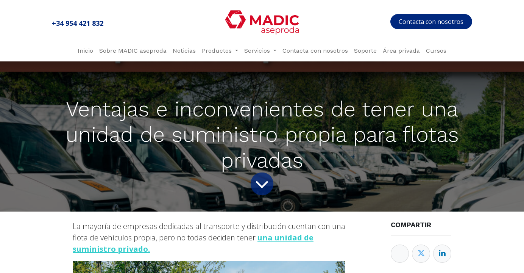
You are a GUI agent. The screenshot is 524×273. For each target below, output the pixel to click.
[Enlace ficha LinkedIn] (442, 254)
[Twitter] (421, 254)
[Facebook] (400, 254)
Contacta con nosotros (431, 21)
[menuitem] (85, 50)
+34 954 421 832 (77, 23)
